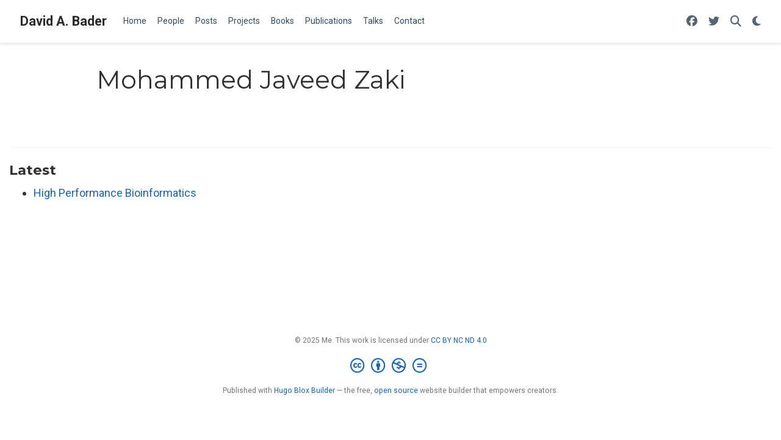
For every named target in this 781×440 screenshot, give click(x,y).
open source (396, 390)
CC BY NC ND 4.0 (459, 340)
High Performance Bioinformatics (115, 192)
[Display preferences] (756, 22)
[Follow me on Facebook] (691, 22)
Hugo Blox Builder (304, 390)
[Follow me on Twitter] (713, 22)
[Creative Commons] (390, 366)
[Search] (735, 22)
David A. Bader (63, 21)
